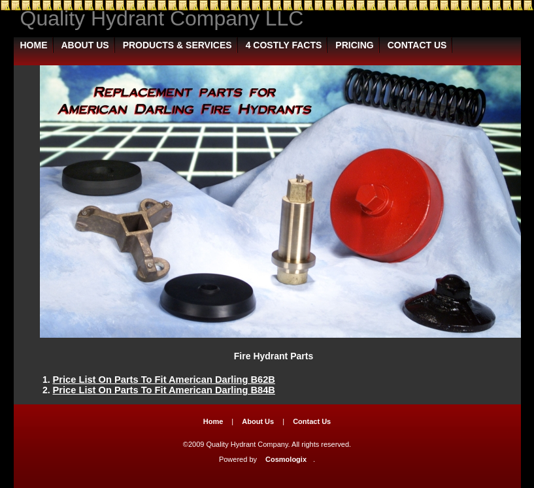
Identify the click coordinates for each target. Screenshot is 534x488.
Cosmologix (286, 459)
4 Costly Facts (284, 45)
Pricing (354, 45)
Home (34, 45)
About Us (85, 45)
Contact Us (417, 45)
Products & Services (177, 45)
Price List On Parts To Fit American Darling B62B (164, 379)
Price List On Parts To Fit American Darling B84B (164, 390)
